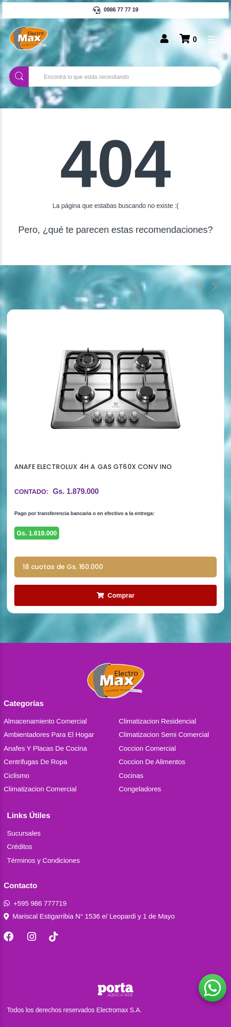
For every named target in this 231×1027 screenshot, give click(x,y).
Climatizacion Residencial (157, 721)
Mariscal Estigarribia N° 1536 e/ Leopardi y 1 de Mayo (89, 916)
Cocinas (131, 775)
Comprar (115, 595)
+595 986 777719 (35, 903)
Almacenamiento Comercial (45, 721)
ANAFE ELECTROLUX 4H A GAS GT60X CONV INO (93, 466)
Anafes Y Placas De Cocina (45, 748)
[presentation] (199, 286)
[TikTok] (53, 937)
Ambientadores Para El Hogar (49, 734)
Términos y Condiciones (43, 860)
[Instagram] (31, 937)
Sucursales (24, 833)
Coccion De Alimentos (152, 762)
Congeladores (140, 789)
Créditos (19, 846)
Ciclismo (17, 775)
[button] (212, 988)
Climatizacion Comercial (40, 789)
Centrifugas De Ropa (35, 762)
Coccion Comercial (147, 748)
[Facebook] (9, 937)
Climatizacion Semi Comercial (164, 734)
